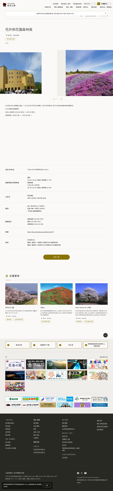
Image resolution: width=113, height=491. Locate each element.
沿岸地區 (7, 432)
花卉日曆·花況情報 (10, 448)
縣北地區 (7, 435)
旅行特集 (7, 442)
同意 (47, 485)
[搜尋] (98, 3)
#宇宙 (6, 43)
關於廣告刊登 (104, 357)
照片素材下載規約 (67, 442)
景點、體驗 (70, 7)
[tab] (54, 99)
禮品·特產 (36, 435)
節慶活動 (78, 7)
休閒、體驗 (36, 426)
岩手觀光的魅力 (9, 423)
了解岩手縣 (48, 7)
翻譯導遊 (64, 426)
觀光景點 (9, 319)
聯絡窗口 (109, 7)
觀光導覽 (95, 7)
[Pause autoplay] (61, 99)
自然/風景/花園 (10, 39)
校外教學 (55, 4)
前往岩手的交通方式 (39, 449)
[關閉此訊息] (105, 13)
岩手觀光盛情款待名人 (68, 429)
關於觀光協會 (77, 4)
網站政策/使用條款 (102, 426)
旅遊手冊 (64, 436)
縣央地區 (7, 426)
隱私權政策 (100, 429)
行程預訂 (36, 438)
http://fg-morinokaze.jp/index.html (40, 232)
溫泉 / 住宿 (36, 432)
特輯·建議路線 (59, 7)
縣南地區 (7, 429)
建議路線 (7, 445)
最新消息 (102, 7)
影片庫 (64, 445)
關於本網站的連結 (102, 423)
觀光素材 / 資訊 (66, 4)
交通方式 (86, 7)
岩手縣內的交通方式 (39, 452)
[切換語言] (106, 3)
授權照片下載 (66, 439)
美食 (34, 429)
